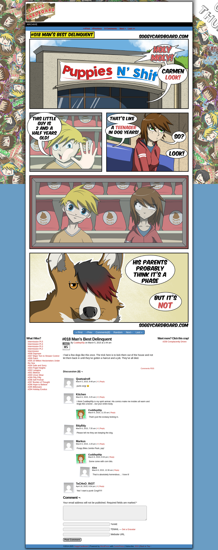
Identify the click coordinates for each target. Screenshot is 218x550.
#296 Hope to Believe (37, 384)
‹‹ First (79, 332)
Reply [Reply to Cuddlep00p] (113, 413)
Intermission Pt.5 (35, 341)
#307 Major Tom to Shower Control (43, 356)
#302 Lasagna (34, 370)
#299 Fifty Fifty (34, 377)
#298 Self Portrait (36, 380)
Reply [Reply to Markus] (102, 444)
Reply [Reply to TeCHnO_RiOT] (101, 486)
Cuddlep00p (79, 343)
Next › (129, 332)
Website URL (118, 534)
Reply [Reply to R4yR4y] (102, 428)
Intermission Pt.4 (35, 344)
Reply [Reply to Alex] (116, 470)
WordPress (104, 546)
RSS (137, 546)
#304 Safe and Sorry (37, 365)
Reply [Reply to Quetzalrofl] (102, 382)
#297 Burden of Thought (39, 382)
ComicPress (119, 546)
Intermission (33, 351)
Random (117, 332)
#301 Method (34, 372)
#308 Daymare (34, 353)
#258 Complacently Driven (175, 341)
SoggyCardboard (41, 12)
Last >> (131, 28)
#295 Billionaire (35, 387)
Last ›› (139, 332)
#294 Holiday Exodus (37, 389)
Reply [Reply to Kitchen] (102, 397)
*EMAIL (123, 529)
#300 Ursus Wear (36, 375)
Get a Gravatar (128, 529)
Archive (32, 24)
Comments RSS (147, 368)
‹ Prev (89, 332)
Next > (123, 28)
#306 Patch (33, 358)
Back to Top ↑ (145, 546)
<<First (86, 28)
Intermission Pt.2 (35, 349)
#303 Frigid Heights (36, 368)
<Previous (97, 28)
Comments (110, 28)
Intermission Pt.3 (35, 346)
